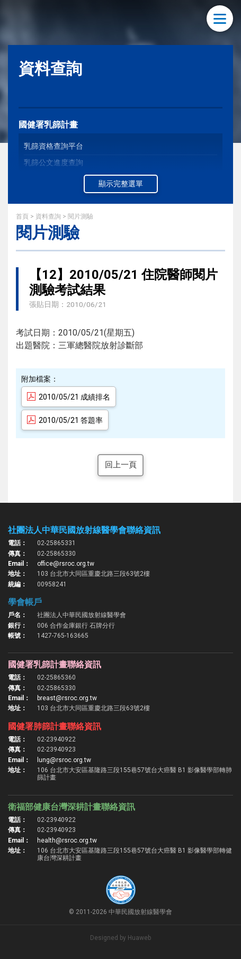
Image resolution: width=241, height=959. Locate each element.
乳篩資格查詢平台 (53, 146)
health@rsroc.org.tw (67, 841)
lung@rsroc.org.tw (64, 760)
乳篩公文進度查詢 (53, 162)
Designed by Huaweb (120, 938)
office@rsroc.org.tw (65, 564)
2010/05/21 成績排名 (74, 397)
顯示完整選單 (121, 183)
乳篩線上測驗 (46, 195)
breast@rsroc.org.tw (67, 699)
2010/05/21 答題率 (71, 420)
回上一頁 (121, 465)
